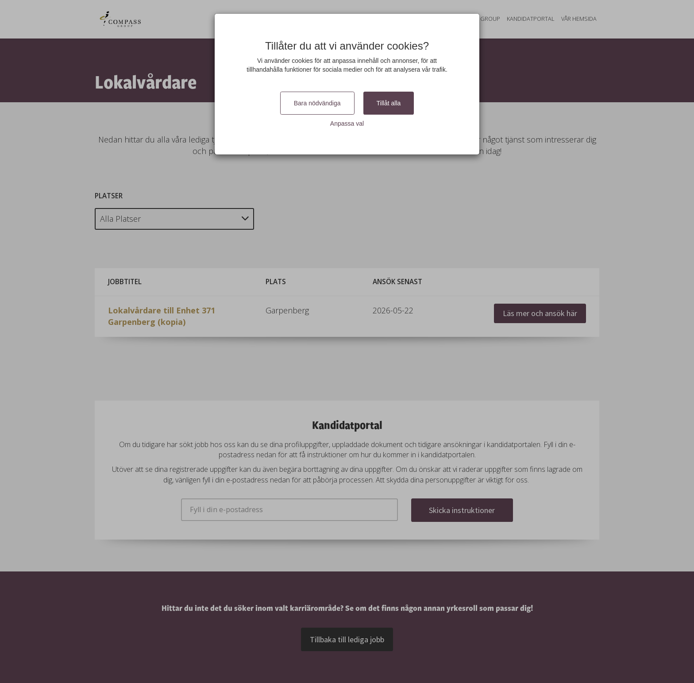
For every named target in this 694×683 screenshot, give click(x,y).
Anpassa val (347, 123)
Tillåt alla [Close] (389, 103)
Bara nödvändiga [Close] (317, 103)
